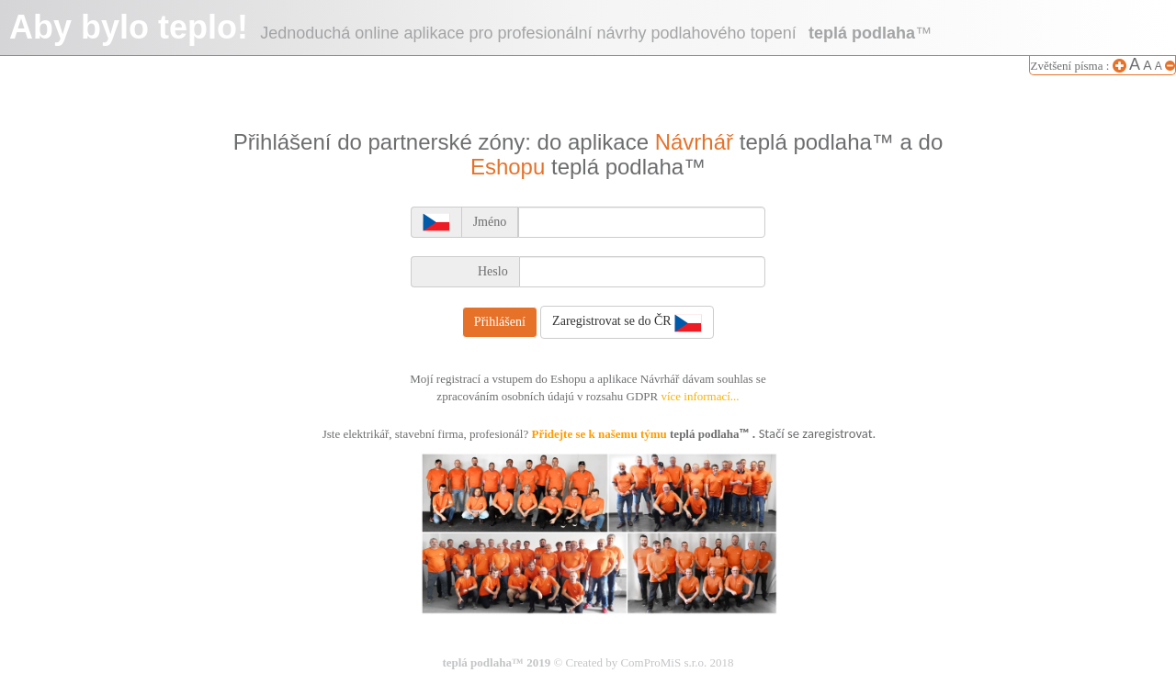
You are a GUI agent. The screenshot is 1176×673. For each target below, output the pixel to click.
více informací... (700, 396)
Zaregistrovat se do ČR (627, 322)
